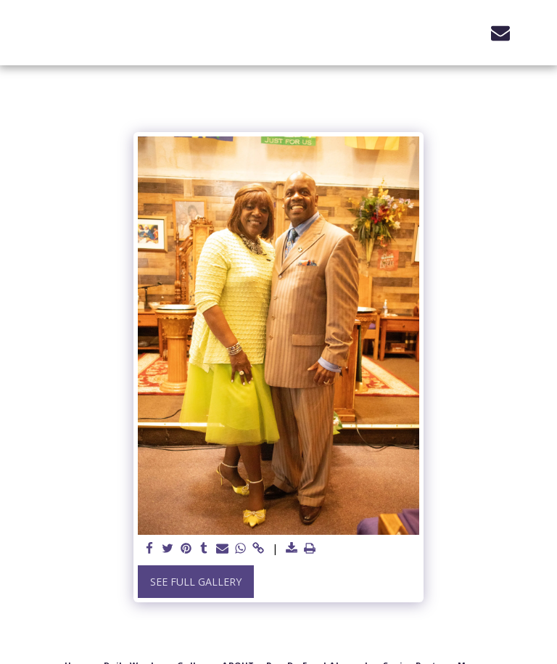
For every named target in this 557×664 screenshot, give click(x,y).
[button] (469, 32)
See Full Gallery (196, 582)
